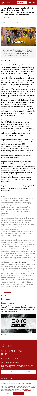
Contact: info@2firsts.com (10, 358)
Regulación (5, 299)
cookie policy (27, 390)
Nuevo (4, 296)
